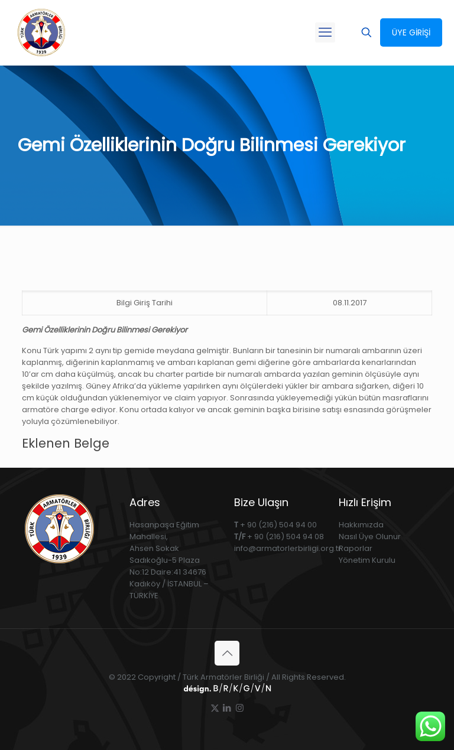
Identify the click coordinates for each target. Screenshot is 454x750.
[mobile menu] (325, 32)
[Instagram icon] (239, 708)
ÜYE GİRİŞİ (411, 32)
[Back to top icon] (227, 653)
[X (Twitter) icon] (214, 708)
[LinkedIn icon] (227, 708)
